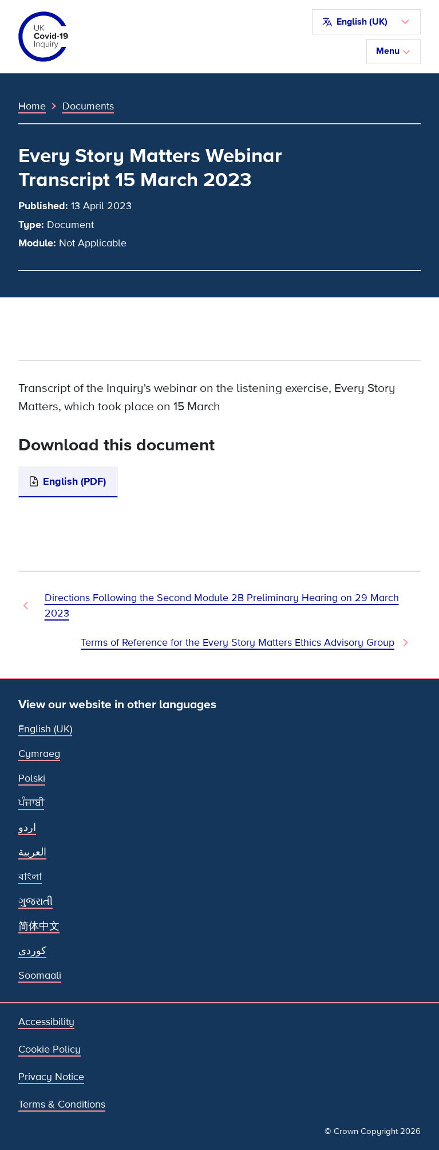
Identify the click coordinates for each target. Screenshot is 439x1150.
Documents (88, 106)
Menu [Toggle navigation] (393, 51)
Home (32, 106)
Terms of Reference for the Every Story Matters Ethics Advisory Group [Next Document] (237, 642)
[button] (366, 21)
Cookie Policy (49, 1049)
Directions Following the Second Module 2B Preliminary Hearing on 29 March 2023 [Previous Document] (222, 605)
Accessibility (46, 1021)
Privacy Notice (51, 1076)
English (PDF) (74, 481)
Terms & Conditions (61, 1104)
